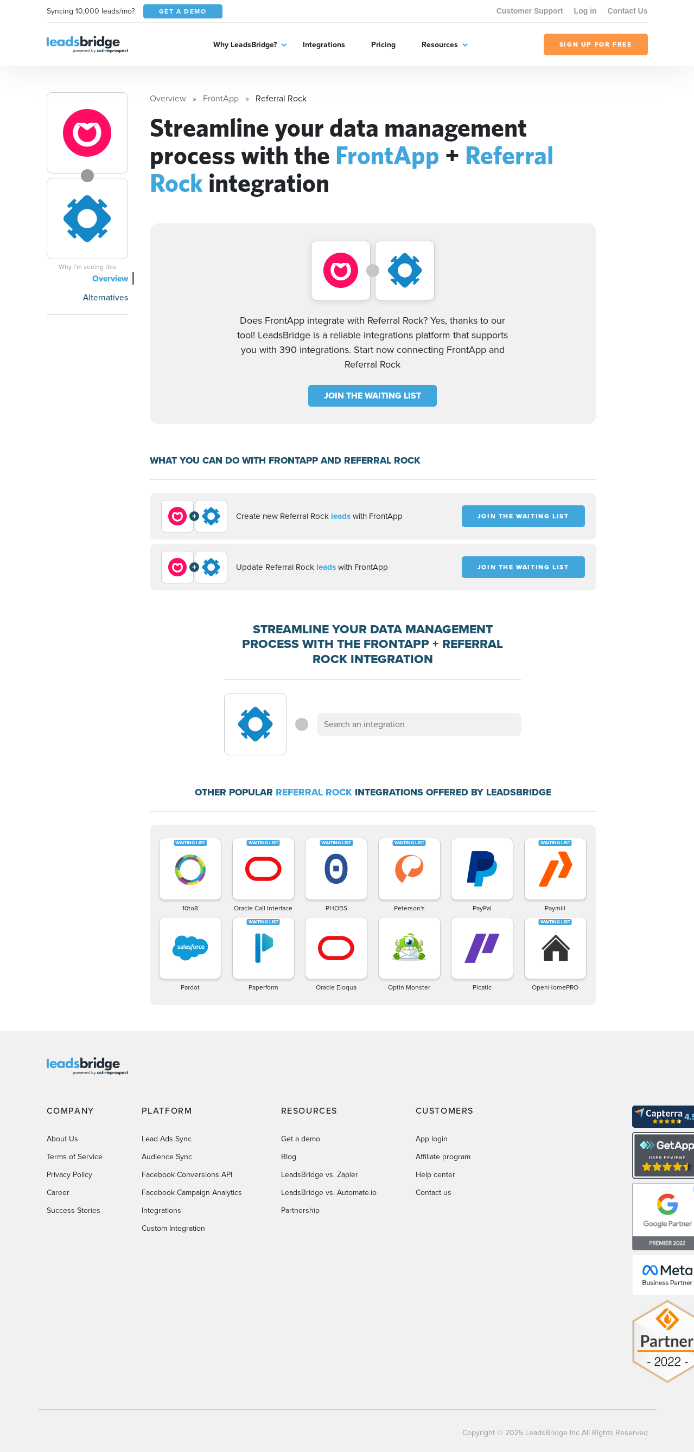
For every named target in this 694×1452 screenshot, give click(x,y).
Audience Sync (167, 1156)
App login (432, 1139)
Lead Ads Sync (167, 1139)
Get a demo (300, 1139)
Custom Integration (173, 1228)
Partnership (300, 1210)
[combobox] (419, 724)
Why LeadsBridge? (245, 44)
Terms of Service (75, 1156)
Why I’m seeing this (87, 267)
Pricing (383, 44)
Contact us (433, 1192)
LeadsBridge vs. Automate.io (329, 1192)
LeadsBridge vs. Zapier (319, 1174)
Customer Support (529, 11)
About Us (62, 1139)
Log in (585, 11)
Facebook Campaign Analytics (192, 1192)
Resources (440, 44)
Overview (110, 278)
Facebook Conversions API (187, 1174)
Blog (288, 1156)
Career (58, 1192)
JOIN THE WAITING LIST (372, 395)
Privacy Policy (69, 1174)
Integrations (324, 44)
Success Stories (73, 1210)
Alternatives (105, 297)
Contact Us (628, 11)
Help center (435, 1174)
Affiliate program (443, 1156)
